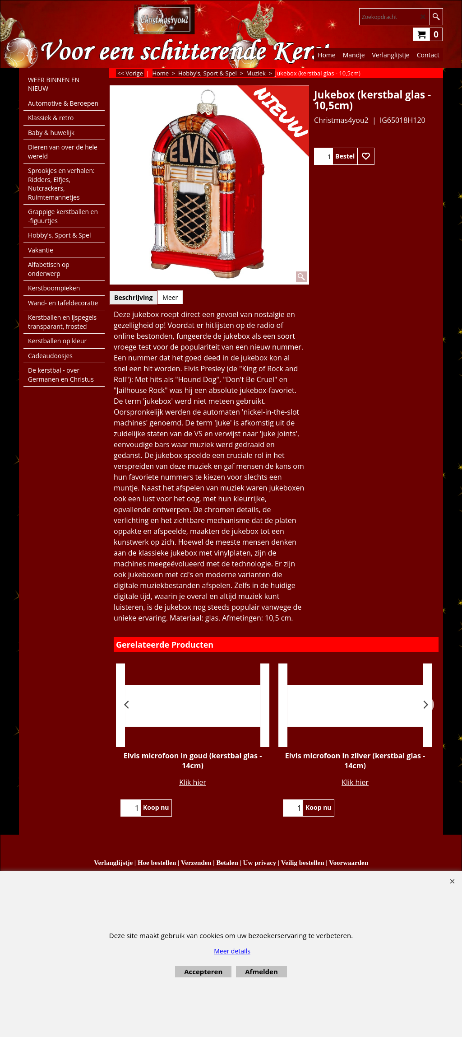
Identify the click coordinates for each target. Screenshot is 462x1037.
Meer (170, 297)
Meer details (232, 951)
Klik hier (192, 782)
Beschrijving (133, 297)
